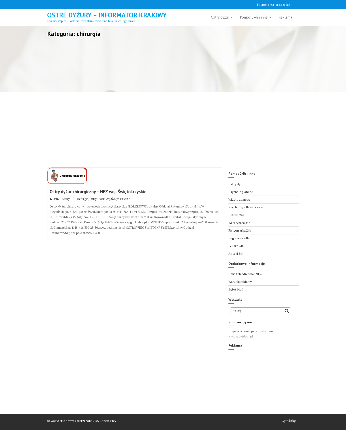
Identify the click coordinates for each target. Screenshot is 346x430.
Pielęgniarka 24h (239, 230)
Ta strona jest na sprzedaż (273, 5)
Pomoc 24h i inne (254, 17)
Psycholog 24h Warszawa (245, 207)
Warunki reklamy (240, 281)
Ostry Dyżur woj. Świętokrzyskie (110, 199)
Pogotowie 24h (238, 238)
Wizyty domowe (239, 199)
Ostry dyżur (220, 17)
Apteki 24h (235, 253)
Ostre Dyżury (60, 199)
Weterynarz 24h (239, 223)
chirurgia (82, 199)
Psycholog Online (240, 192)
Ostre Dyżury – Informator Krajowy (107, 15)
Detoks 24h (236, 215)
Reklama (285, 17)
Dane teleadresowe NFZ (245, 274)
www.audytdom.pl (240, 336)
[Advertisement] (173, 130)
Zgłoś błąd (235, 289)
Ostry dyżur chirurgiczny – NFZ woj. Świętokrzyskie (98, 191)
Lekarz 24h (236, 246)
